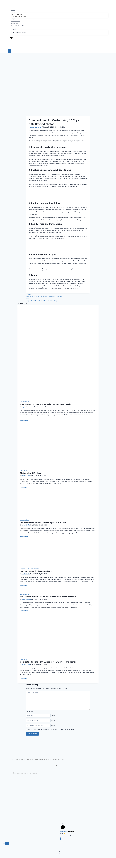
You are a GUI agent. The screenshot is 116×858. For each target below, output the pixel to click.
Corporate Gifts (17, 25)
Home (13, 10)
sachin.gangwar (35, 127)
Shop (3, 843)
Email (53, 720)
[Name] (38, 715)
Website (53, 725)
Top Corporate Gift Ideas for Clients (36, 571)
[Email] (38, 720)
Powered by (67, 831)
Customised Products (19, 16)
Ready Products (17, 14)
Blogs (13, 19)
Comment (29, 711)
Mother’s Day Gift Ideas (30, 473)
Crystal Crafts (26, 475)
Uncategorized (24, 402)
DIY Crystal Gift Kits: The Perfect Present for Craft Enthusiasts (48, 596)
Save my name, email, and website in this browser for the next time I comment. (51, 729)
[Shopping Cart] (59, 29)
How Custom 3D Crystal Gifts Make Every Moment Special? (58, 295)
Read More (24, 420)
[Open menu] (9, 51)
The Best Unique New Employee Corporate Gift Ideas (43, 522)
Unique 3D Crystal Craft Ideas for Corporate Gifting (58, 300)
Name (53, 716)
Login (11, 38)
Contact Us (15, 21)
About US (14, 23)
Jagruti (24, 407)
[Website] (38, 725)
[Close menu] (60, 838)
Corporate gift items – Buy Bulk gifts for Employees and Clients (48, 662)
